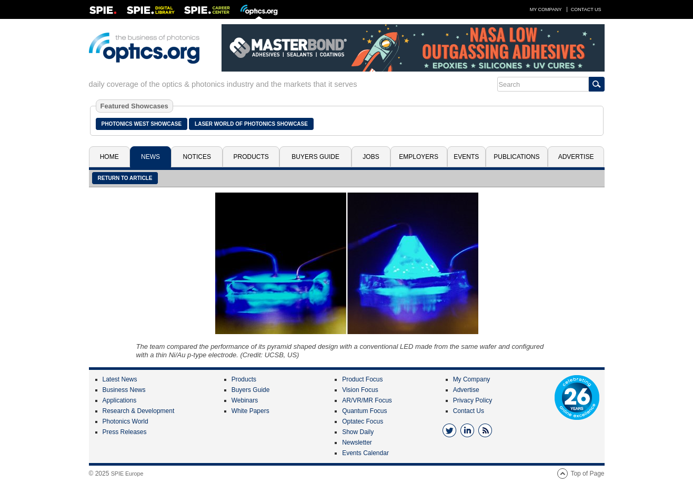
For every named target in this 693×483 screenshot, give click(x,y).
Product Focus (362, 379)
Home (109, 156)
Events (466, 156)
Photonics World (125, 421)
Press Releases (125, 432)
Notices (197, 156)
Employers (418, 156)
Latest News (120, 379)
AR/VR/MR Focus (367, 400)
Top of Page (587, 473)
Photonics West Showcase (142, 124)
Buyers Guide (315, 156)
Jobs (371, 156)
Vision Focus (360, 390)
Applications (120, 400)
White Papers (250, 411)
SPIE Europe (127, 473)
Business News (124, 390)
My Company (546, 9)
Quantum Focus (364, 411)
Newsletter (357, 442)
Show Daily (358, 432)
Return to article (125, 178)
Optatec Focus (362, 421)
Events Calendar (365, 453)
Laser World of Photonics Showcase (251, 124)
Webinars (245, 400)
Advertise (576, 156)
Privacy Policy (473, 400)
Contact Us (586, 9)
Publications (516, 156)
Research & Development (139, 411)
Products (251, 156)
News (150, 156)
